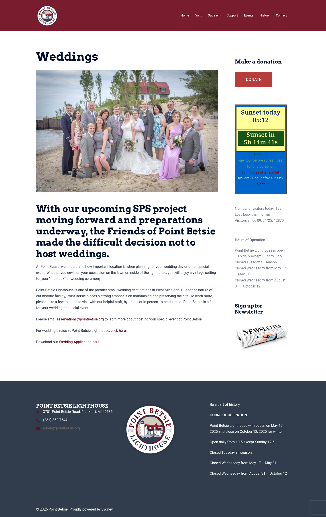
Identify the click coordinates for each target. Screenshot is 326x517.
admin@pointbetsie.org (61, 428)
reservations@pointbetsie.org (80, 319)
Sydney (107, 509)
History (265, 15)
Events (248, 15)
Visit (198, 15)
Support (232, 15)
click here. (119, 330)
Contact (281, 15)
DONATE (253, 79)
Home (185, 15)
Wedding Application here (79, 342)
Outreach (214, 15)
